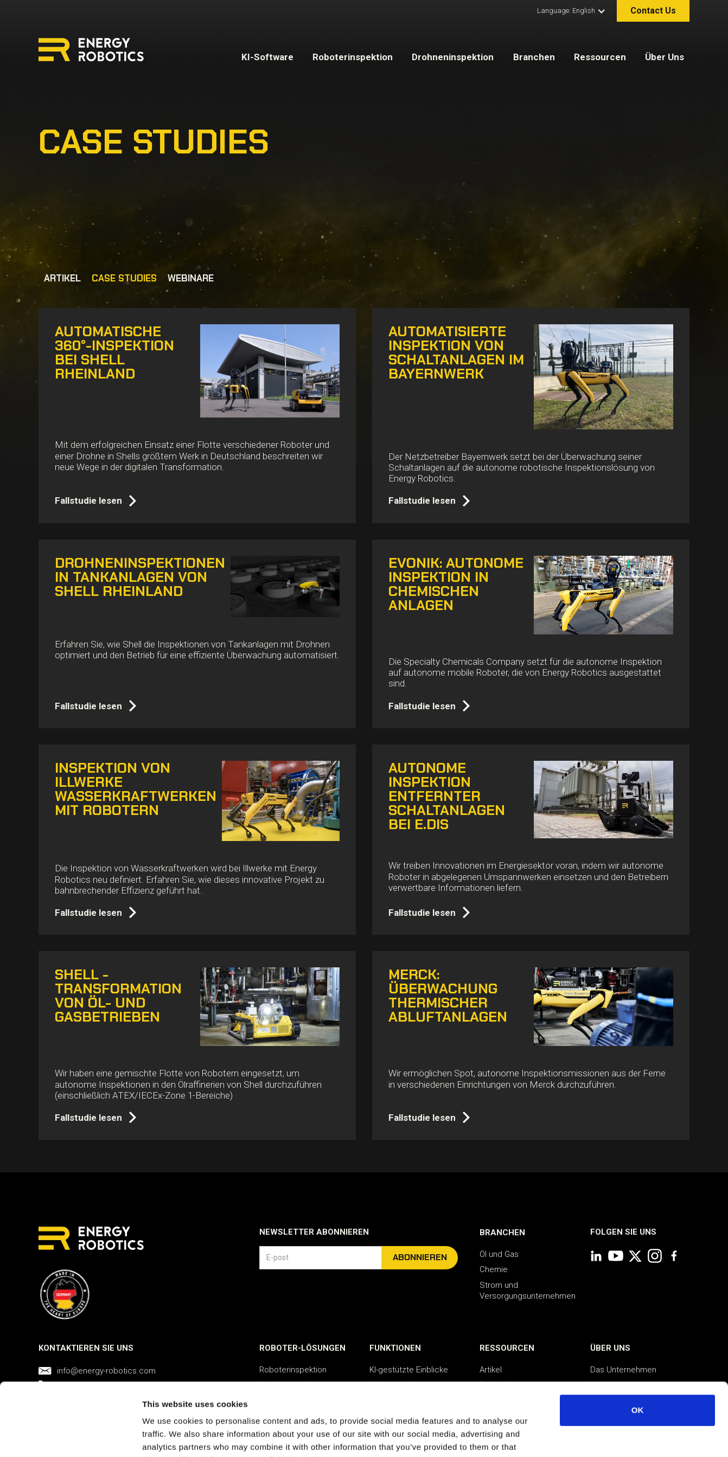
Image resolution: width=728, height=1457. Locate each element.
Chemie (494, 1269)
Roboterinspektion (352, 57)
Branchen (534, 57)
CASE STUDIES (124, 278)
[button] (569, 11)
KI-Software (267, 57)
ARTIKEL (62, 278)
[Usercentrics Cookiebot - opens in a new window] (70, 1436)
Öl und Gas (499, 1254)
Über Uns (664, 57)
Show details (569, 1435)
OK (637, 1341)
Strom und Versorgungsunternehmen (528, 1290)
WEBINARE (191, 278)
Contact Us (653, 10)
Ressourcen (600, 57)
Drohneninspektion (453, 57)
